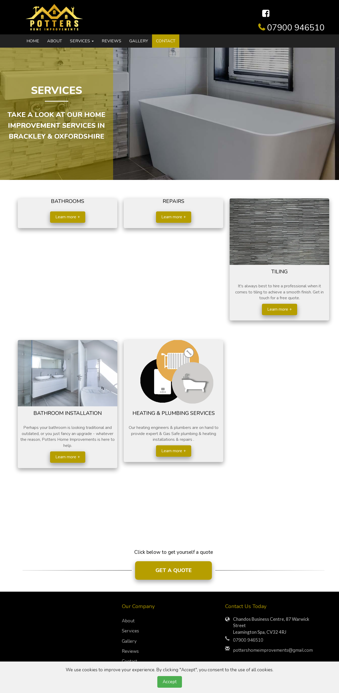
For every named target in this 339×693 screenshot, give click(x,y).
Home (32, 41)
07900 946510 (295, 27)
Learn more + (67, 217)
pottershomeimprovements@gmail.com (273, 650)
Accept (170, 682)
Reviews (111, 41)
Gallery (138, 41)
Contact (165, 41)
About (54, 41)
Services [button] (82, 41)
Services (130, 631)
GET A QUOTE (173, 570)
